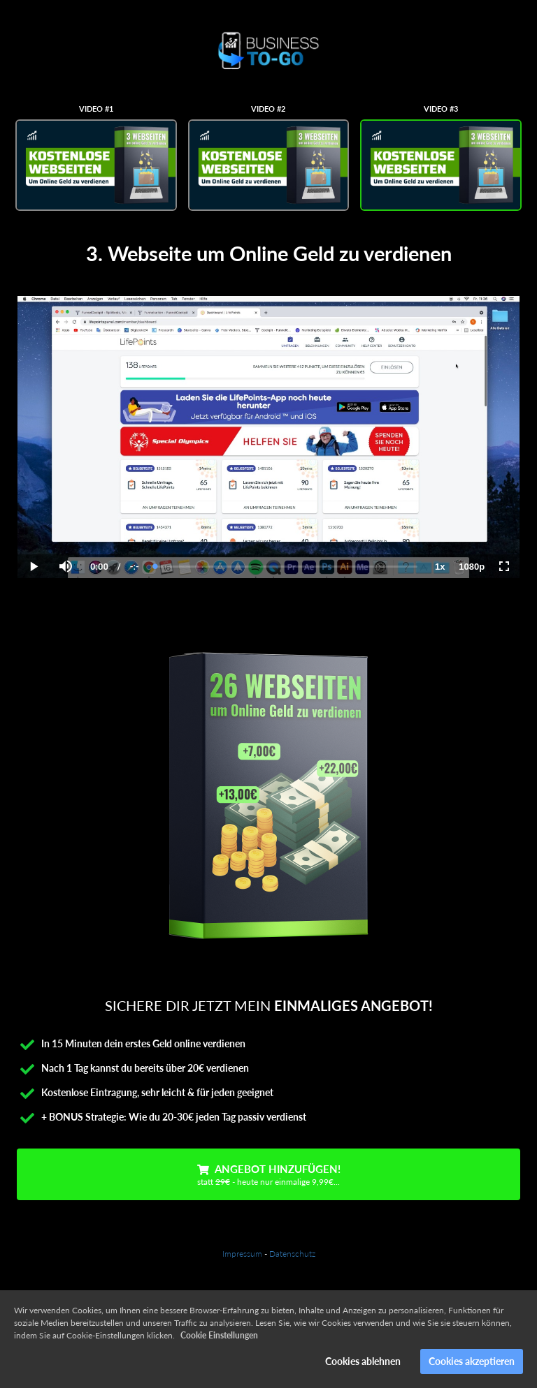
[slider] (286, 567)
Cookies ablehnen (363, 1361)
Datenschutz (292, 1253)
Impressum (242, 1253)
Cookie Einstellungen (219, 1335)
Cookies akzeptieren (472, 1361)
